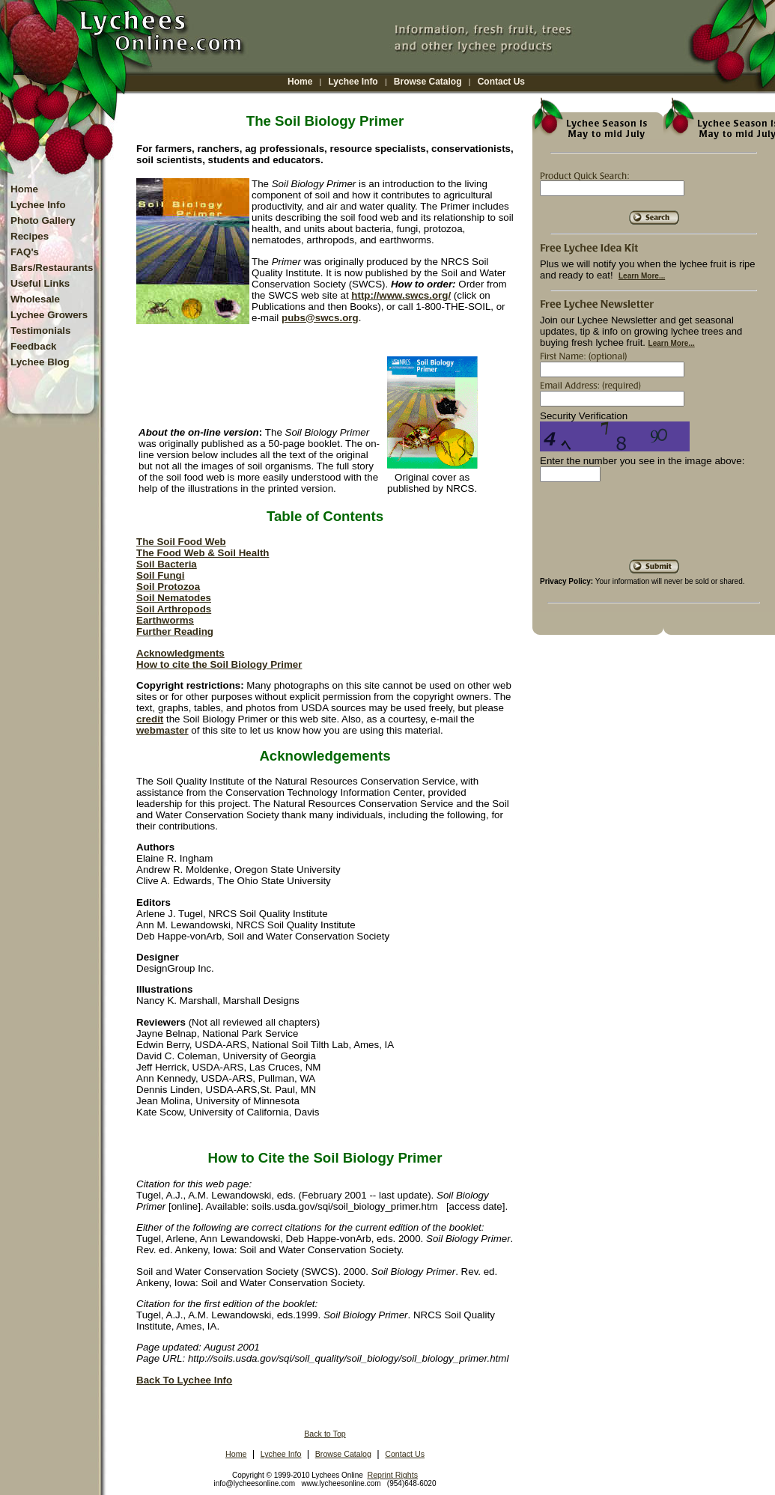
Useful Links (40, 283)
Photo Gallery (43, 220)
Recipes (29, 236)
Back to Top (325, 1433)
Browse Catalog (428, 81)
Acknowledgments (180, 653)
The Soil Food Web (181, 541)
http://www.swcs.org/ (401, 295)
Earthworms (165, 620)
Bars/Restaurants (51, 267)
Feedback (33, 346)
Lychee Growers (49, 314)
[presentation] (654, 526)
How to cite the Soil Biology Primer (219, 664)
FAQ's (24, 252)
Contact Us (501, 81)
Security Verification (583, 415)
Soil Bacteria (166, 564)
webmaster (162, 730)
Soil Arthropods (173, 609)
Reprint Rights (392, 1474)
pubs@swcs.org (320, 317)
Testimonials (40, 330)
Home (300, 81)
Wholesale (35, 299)
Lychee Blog (40, 362)
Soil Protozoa (168, 586)
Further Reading (174, 631)
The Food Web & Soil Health (202, 552)
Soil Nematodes (173, 597)
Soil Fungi (160, 575)
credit (149, 719)
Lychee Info (352, 81)
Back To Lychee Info (184, 1380)
